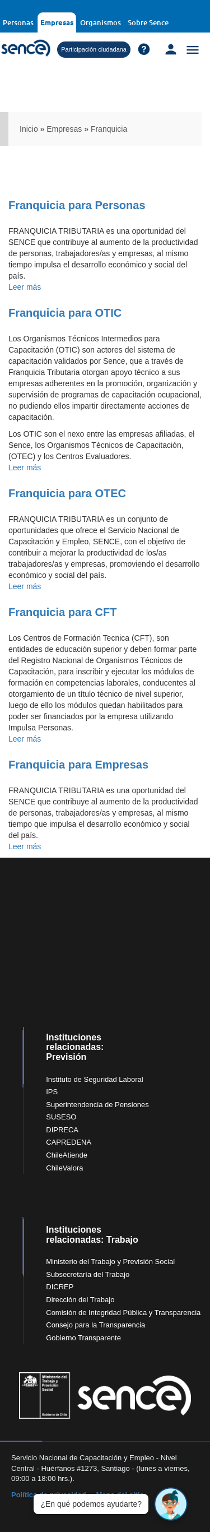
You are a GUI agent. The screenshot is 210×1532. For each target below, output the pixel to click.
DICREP (59, 1287)
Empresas (56, 22)
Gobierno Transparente (83, 1338)
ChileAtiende (66, 1155)
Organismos (100, 22)
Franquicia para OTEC (67, 493)
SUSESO (61, 1117)
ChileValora (64, 1168)
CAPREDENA (68, 1142)
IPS (52, 1091)
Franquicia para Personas (77, 205)
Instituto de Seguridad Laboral (94, 1079)
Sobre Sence (148, 22)
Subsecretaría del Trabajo (87, 1274)
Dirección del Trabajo (80, 1299)
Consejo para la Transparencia (95, 1325)
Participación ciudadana (94, 49)
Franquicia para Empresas (78, 764)
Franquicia (109, 128)
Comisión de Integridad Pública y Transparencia (123, 1312)
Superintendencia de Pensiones (97, 1104)
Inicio (29, 128)
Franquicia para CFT (62, 612)
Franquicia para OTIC (65, 313)
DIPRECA (62, 1130)
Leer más (24, 287)
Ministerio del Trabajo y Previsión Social (110, 1261)
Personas (18, 22)
